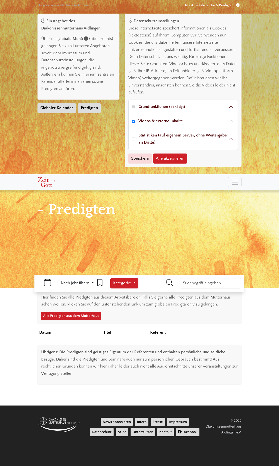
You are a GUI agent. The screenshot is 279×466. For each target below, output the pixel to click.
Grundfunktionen (161, 106)
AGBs (122, 432)
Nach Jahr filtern (75, 283)
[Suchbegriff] (210, 283)
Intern (141, 422)
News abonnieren (117, 422)
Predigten (89, 108)
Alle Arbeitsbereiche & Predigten (212, 5)
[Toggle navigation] (235, 182)
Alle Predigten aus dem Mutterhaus (71, 316)
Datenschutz (102, 432)
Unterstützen (143, 432)
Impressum (178, 422)
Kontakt (165, 432)
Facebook (187, 432)
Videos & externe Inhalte (160, 121)
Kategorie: (122, 283)
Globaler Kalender (56, 108)
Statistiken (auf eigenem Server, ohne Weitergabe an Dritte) (182, 139)
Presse (158, 422)
